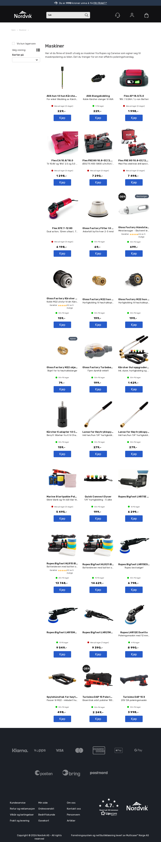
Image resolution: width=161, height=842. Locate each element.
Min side (43, 802)
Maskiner (23, 30)
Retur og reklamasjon (22, 808)
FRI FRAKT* (100, 3)
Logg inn (132, 15)
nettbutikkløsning (105, 835)
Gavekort (43, 820)
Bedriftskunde (46, 814)
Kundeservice (17, 802)
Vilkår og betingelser (22, 814)
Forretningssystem (81, 835)
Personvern (73, 814)
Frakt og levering (19, 820)
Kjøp (62, 118)
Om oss (71, 802)
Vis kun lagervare (26, 43)
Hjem (13, 30)
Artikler (71, 820)
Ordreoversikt (46, 808)
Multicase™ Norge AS (137, 835)
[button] (109, 807)
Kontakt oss (74, 808)
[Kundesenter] (118, 15)
